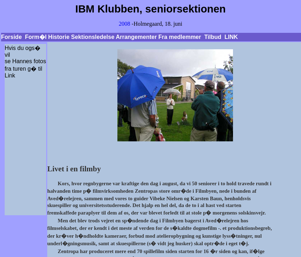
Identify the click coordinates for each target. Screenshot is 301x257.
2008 (124, 24)
